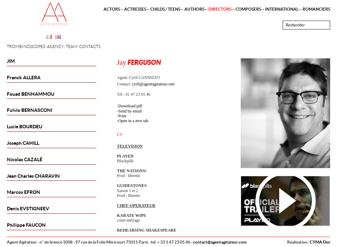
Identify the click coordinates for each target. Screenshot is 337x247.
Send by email (130, 111)
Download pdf (130, 106)
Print (122, 116)
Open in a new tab (133, 120)
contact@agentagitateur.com (220, 242)
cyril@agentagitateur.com (153, 84)
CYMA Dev (320, 242)
